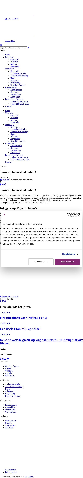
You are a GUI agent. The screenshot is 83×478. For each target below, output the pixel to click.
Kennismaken (11, 87)
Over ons (9, 57)
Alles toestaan (67, 262)
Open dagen (10, 409)
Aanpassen (41, 262)
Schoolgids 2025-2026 (19, 104)
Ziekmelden (10, 425)
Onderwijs (9, 69)
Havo (12, 78)
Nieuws (13, 64)
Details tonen (68, 254)
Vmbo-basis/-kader (18, 73)
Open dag (14, 92)
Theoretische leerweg (19, 76)
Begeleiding (15, 83)
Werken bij (14, 66)
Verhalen (14, 62)
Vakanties (9, 428)
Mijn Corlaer (11, 19)
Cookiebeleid (10, 470)
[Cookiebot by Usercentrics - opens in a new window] (68, 215)
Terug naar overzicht (9, 297)
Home (7, 55)
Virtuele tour (15, 94)
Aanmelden (10, 41)
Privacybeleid (11, 472)
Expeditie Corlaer (17, 85)
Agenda (8, 373)
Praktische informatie (14, 99)
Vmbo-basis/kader (12, 384)
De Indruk (29, 477)
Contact (8, 106)
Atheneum (14, 80)
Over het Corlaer (12, 366)
